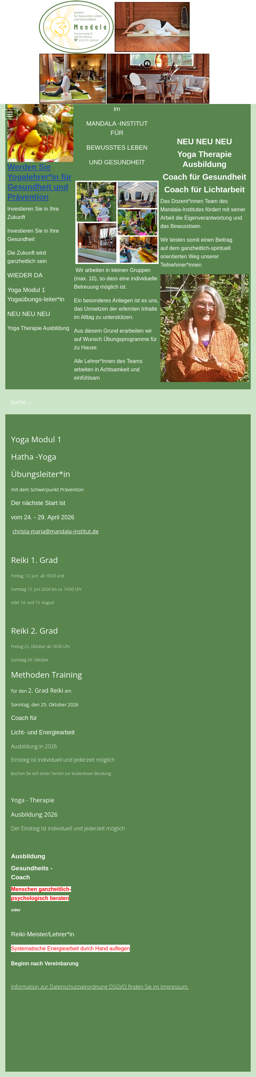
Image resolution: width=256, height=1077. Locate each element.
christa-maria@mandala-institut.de (55, 531)
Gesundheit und (37, 186)
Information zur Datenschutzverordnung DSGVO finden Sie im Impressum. (100, 986)
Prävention (28, 196)
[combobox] (38, 402)
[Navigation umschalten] (10, 114)
